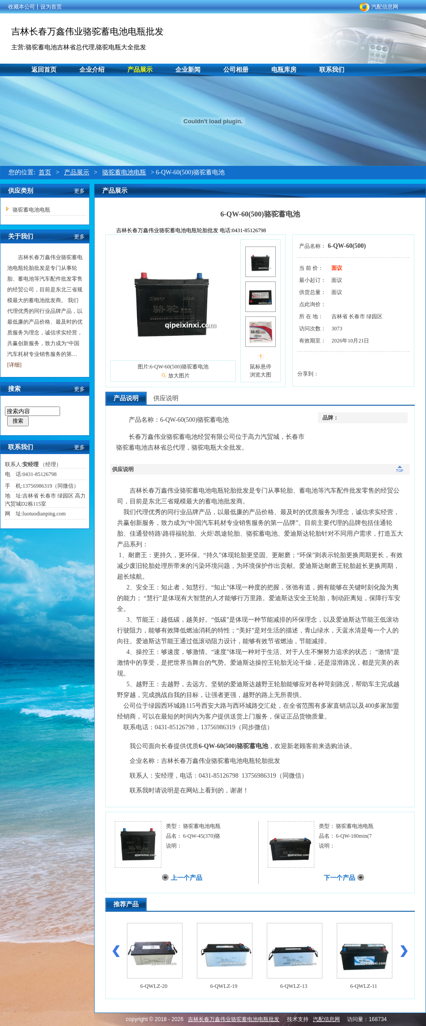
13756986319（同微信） (50, 486)
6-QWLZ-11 (363, 986)
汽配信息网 (384, 7)
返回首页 (44, 69)
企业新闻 (187, 69)
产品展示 (139, 69)
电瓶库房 (283, 69)
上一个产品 (186, 877)
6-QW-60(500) (347, 245)
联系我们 (331, 69)
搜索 (18, 421)
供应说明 (165, 398)
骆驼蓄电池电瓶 (124, 172)
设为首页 (51, 7)
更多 (79, 191)
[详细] (14, 365)
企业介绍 (91, 69)
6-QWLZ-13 (294, 986)
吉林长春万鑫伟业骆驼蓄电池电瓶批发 (87, 31)
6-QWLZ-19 (224, 986)
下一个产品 (339, 877)
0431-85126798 (39, 474)
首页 (45, 172)
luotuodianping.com (43, 514)
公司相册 (235, 69)
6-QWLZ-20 (154, 986)
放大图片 (179, 375)
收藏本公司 (21, 7)
